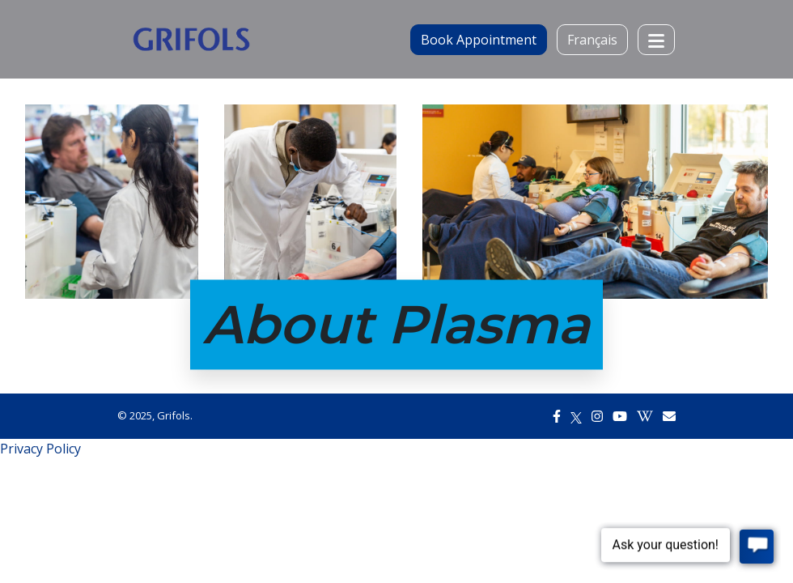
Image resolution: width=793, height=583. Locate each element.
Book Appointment (478, 40)
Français (592, 40)
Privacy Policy (40, 448)
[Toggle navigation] (656, 39)
